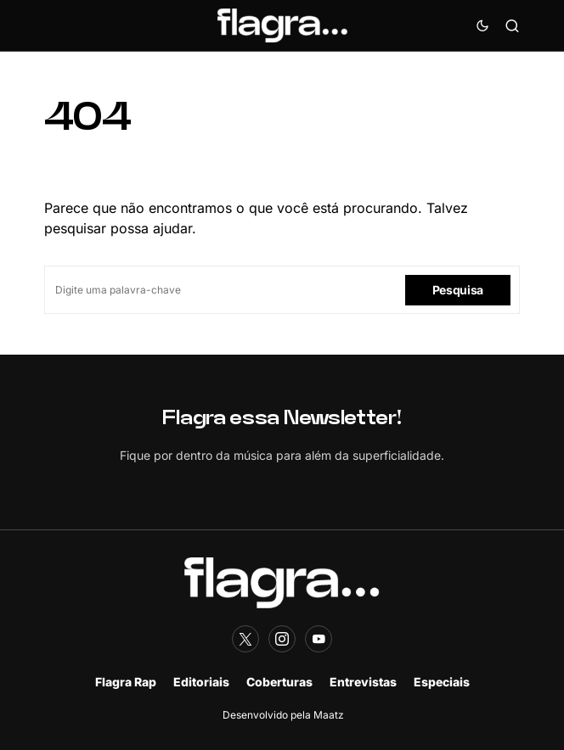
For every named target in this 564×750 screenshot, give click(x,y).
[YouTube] (318, 639)
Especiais (442, 681)
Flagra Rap (125, 681)
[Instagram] (282, 639)
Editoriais (201, 681)
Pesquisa (457, 290)
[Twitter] (245, 639)
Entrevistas (363, 681)
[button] (482, 25)
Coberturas (279, 681)
